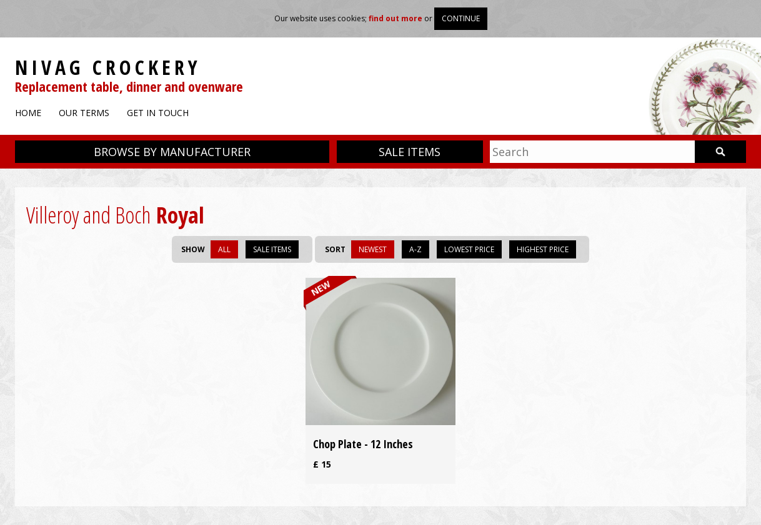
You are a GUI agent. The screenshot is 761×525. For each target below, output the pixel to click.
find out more (395, 18)
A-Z (415, 249)
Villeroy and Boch (88, 215)
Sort (335, 249)
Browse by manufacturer (172, 151)
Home (28, 113)
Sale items (409, 151)
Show (193, 249)
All (224, 249)
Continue (461, 18)
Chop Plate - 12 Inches (363, 443)
